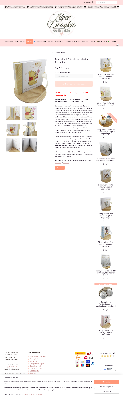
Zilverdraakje (8, 41)
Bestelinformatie (35, 366)
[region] (48, 388)
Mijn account (88, 2)
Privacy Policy (34, 359)
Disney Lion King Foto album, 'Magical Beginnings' (105, 76)
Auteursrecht (34, 361)
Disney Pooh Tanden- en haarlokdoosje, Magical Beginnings (105, 132)
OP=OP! (92, 41)
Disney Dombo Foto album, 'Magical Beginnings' (106, 216)
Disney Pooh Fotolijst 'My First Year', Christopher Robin (106, 273)
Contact (113, 41)
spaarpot (66, 163)
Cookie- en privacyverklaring (33, 394)
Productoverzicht (20, 41)
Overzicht (60, 168)
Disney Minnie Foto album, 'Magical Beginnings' (105, 333)
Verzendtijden (34, 371)
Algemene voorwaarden (38, 356)
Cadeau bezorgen (36, 368)
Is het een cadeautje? (62, 72)
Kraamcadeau (59, 41)
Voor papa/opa (83, 41)
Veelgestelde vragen (37, 364)
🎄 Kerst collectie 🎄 (102, 41)
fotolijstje (58, 163)
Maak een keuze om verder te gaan (73, 84)
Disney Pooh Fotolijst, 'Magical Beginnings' (105, 104)
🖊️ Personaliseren (40, 41)
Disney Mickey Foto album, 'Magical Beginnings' (105, 244)
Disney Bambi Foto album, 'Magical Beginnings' (105, 187)
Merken (29, 41)
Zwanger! (50, 41)
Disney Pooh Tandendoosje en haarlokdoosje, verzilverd (106, 304)
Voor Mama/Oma (71, 41)
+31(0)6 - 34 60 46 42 (12, 367)
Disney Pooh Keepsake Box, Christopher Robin (105, 159)
